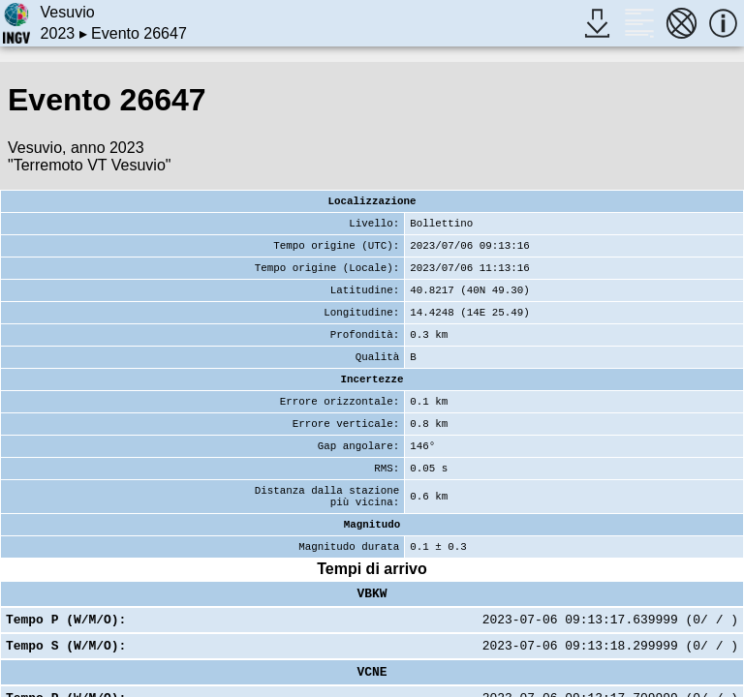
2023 (58, 33)
